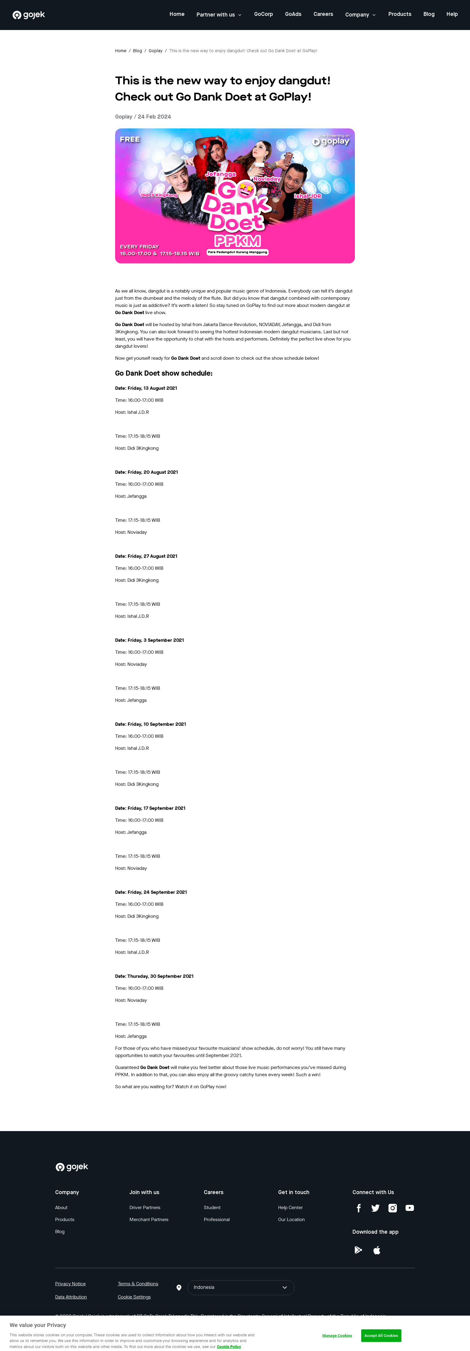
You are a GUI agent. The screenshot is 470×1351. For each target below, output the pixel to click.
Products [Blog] (64, 1219)
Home (177, 14)
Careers (323, 14)
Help (452, 14)
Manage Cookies (337, 1339)
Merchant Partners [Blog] (148, 1219)
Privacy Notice (70, 1283)
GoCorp (263, 14)
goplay (155, 51)
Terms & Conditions (138, 1283)
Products (400, 14)
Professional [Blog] (217, 1219)
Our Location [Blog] (291, 1219)
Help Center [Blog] (290, 1207)
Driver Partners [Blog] (144, 1207)
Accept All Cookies (381, 1339)
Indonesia (241, 1287)
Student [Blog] (212, 1207)
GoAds (293, 14)
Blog (429, 14)
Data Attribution (71, 1297)
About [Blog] (61, 1207)
